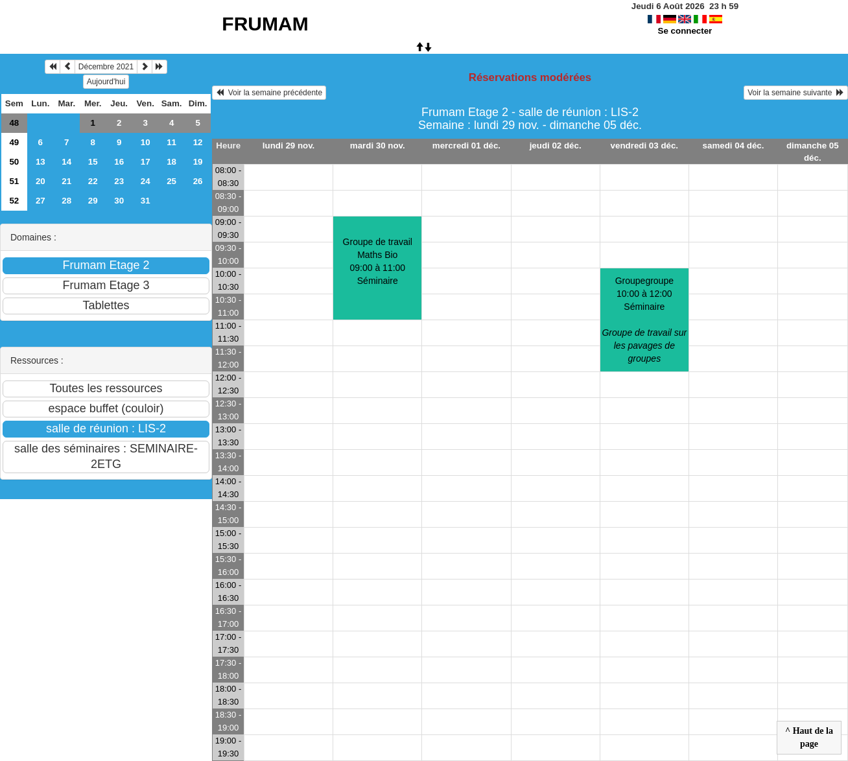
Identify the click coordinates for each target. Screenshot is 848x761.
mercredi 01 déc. (466, 145)
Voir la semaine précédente (269, 92)
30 (119, 200)
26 (198, 181)
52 (14, 200)
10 (145, 142)
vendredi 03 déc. (644, 145)
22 (93, 181)
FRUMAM (265, 23)
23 (119, 181)
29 (93, 200)
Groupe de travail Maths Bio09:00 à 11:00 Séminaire (377, 261)
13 (40, 162)
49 (14, 142)
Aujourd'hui (106, 81)
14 (66, 162)
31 (145, 200)
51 (14, 181)
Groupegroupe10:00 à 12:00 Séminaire (644, 319)
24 (145, 181)
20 (40, 181)
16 (119, 162)
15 (93, 162)
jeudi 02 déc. (556, 145)
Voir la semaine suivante (796, 92)
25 (171, 181)
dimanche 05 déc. (812, 152)
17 (145, 162)
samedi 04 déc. (733, 145)
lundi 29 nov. (288, 145)
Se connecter (685, 31)
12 (198, 142)
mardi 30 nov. (377, 145)
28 (66, 200)
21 (66, 181)
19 (198, 162)
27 (40, 200)
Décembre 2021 (106, 66)
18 (171, 162)
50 (14, 162)
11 (171, 142)
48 (14, 123)
